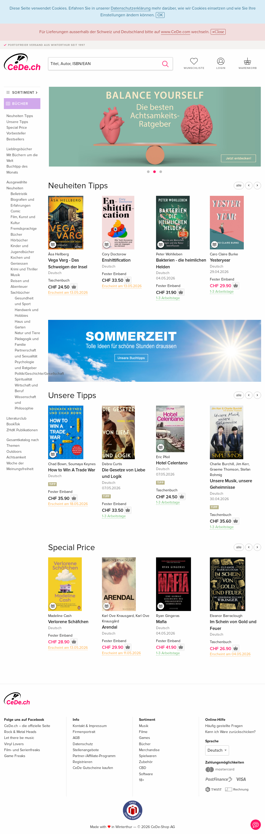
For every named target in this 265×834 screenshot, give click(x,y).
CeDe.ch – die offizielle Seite (27, 726)
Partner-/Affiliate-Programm (94, 756)
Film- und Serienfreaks (22, 750)
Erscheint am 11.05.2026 (121, 653)
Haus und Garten (22, 324)
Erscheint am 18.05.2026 (68, 504)
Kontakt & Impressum (90, 726)
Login (220, 63)
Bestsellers (15, 139)
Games (144, 738)
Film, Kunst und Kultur (23, 220)
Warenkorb (247, 63)
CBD (142, 768)
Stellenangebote (86, 750)
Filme (143, 732)
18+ (141, 780)
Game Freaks (14, 756)
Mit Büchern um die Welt (22, 158)
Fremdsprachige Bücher (24, 231)
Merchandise (149, 750)
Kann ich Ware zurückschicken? (230, 732)
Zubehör (146, 762)
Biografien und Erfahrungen (22, 202)
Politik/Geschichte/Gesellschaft (27, 373)
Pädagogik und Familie (27, 342)
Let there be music (19, 738)
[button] (148, 171)
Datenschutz (83, 744)
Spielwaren (148, 756)
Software (146, 774)
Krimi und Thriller (24, 269)
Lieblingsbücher (19, 149)
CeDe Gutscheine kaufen (93, 768)
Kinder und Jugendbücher (22, 249)
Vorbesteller (16, 133)
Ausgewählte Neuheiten (16, 185)
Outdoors (14, 451)
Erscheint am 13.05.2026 (68, 292)
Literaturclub (16, 418)
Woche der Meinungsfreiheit (19, 466)
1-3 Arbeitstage (168, 298)
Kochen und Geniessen (20, 260)
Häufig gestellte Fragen (224, 726)
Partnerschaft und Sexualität (26, 353)
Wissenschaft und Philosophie (25, 403)
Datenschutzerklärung (131, 8)
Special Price (16, 127)
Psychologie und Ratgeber (26, 365)
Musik (15, 275)
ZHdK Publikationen (22, 430)
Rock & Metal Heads (20, 732)
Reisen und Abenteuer (20, 284)
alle (238, 185)
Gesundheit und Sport (24, 301)
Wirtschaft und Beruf (26, 388)
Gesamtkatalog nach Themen (22, 443)
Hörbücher (19, 240)
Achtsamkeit (16, 457)
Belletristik (19, 194)
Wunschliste (194, 63)
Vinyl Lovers (14, 744)
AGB (76, 738)
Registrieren (82, 762)
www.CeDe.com (175, 31)
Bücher (20, 104)
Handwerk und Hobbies (26, 313)
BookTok (13, 424)
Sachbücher (20, 292)
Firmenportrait (84, 732)
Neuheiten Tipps (19, 116)
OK (160, 15)
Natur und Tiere (27, 333)
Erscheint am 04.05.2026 (230, 654)
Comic (15, 211)
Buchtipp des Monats (17, 169)
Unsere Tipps (17, 122)
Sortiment (23, 92)
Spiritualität (23, 379)
